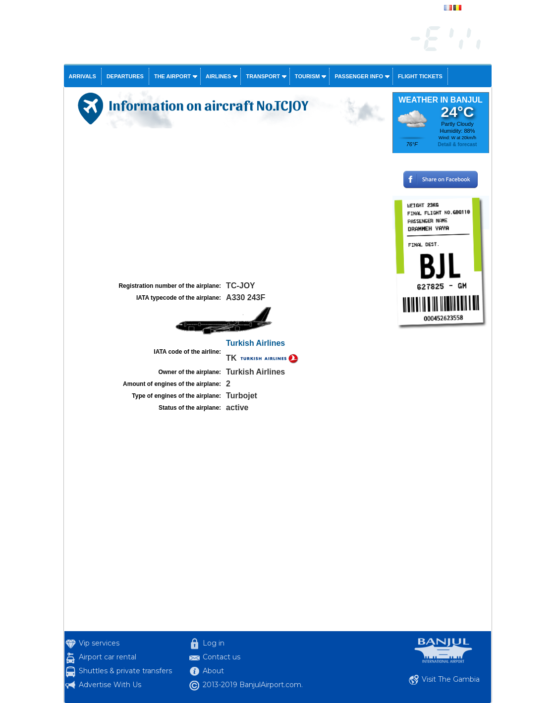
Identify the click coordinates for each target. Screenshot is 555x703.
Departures (125, 76)
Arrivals (82, 76)
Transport (262, 76)
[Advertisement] (227, 205)
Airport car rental (107, 656)
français (473, 8)
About (213, 670)
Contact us (221, 656)
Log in (213, 643)
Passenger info (358, 76)
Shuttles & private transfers (125, 670)
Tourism (307, 76)
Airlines (218, 76)
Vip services (99, 643)
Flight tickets (420, 76)
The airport (172, 76)
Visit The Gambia (451, 679)
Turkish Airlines (255, 343)
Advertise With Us (110, 684)
